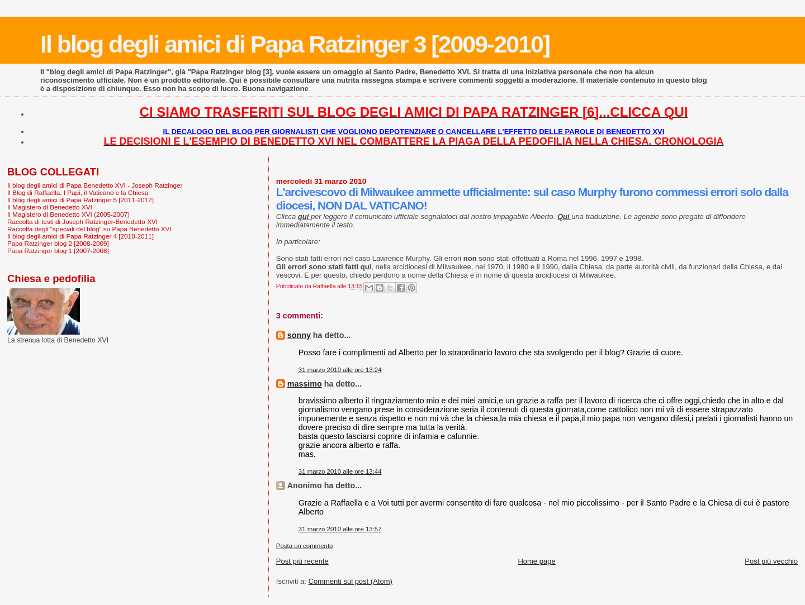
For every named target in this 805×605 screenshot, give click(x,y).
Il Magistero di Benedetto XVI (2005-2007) (68, 214)
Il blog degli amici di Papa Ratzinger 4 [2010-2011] (80, 236)
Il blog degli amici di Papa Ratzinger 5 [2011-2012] (80, 199)
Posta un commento (304, 545)
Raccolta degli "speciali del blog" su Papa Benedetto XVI (89, 228)
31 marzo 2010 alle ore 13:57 (340, 529)
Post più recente (302, 561)
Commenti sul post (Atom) (350, 581)
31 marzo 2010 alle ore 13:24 (340, 369)
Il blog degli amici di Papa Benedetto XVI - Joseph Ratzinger (94, 185)
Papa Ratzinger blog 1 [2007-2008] (58, 250)
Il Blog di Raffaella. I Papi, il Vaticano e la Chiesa (77, 192)
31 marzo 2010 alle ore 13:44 (340, 471)
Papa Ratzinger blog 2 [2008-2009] (58, 243)
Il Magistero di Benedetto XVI (49, 207)
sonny (299, 335)
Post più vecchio (771, 561)
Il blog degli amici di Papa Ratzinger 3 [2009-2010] (295, 44)
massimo (304, 383)
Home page (536, 561)
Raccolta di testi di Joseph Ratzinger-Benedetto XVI (82, 221)
